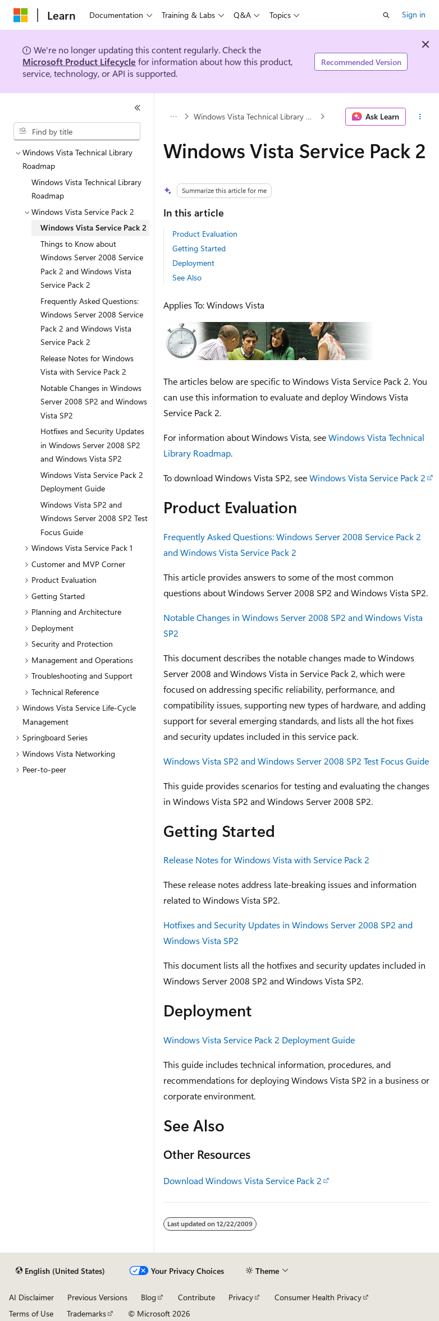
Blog (148, 1297)
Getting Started (199, 248)
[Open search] (386, 15)
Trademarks (86, 1313)
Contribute (196, 1297)
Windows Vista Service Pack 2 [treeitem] (93, 227)
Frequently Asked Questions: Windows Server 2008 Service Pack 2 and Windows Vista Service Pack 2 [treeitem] (91, 322)
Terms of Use (31, 1313)
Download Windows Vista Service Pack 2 (242, 1180)
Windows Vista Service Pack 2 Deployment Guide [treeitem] (91, 482)
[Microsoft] (20, 15)
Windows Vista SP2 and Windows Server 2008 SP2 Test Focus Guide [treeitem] (94, 518)
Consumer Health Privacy (318, 1297)
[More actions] (420, 117)
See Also (187, 277)
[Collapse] (137, 108)
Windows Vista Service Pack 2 (367, 478)
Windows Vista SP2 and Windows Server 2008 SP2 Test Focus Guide (296, 761)
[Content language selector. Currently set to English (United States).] (60, 1271)
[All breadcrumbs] (173, 117)
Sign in (414, 14)
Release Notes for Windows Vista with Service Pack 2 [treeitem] (87, 365)
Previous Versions (97, 1297)
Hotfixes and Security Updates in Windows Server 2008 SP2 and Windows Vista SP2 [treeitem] (92, 445)
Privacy (240, 1297)
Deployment (193, 262)
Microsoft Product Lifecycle (79, 61)
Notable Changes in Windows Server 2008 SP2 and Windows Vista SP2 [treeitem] (93, 402)
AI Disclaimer (31, 1297)
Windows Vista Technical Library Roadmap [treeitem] (86, 189)
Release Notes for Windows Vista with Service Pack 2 (266, 860)
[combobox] (76, 131)
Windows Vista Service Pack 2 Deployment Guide (259, 1040)
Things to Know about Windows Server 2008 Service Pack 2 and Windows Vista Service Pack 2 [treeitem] (91, 264)
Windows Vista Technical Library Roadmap (256, 116)
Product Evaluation (204, 233)
